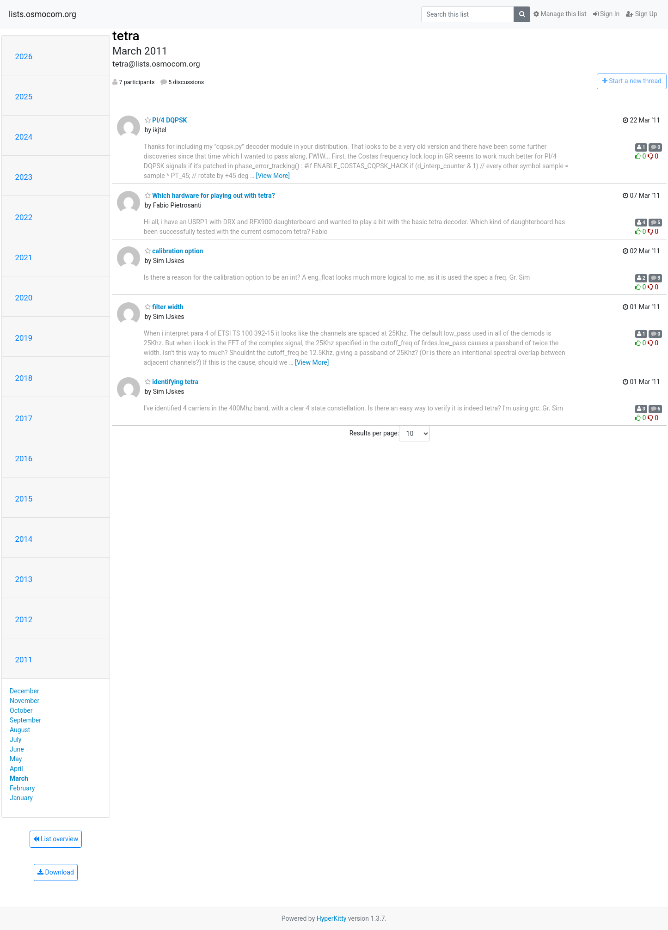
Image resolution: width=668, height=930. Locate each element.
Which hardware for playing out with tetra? (210, 195)
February (22, 788)
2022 (24, 217)
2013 (24, 579)
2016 (24, 458)
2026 (24, 56)
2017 (24, 418)
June (17, 749)
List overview (56, 839)
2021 (24, 257)
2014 (24, 539)
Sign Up (641, 14)
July (15, 739)
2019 (24, 338)
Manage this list (559, 14)
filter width (164, 307)
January (21, 798)
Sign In (606, 14)
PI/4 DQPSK (166, 120)
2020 (24, 297)
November (24, 700)
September (25, 720)
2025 (24, 96)
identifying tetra (171, 381)
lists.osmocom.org (42, 14)
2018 (24, 378)
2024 (24, 136)
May (16, 759)
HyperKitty (332, 918)
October (21, 710)
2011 (24, 659)
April (16, 768)
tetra (125, 35)
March (19, 778)
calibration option (174, 251)
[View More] (273, 175)
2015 (24, 498)
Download (55, 872)
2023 (24, 177)
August (20, 730)
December (24, 691)
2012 (24, 619)
